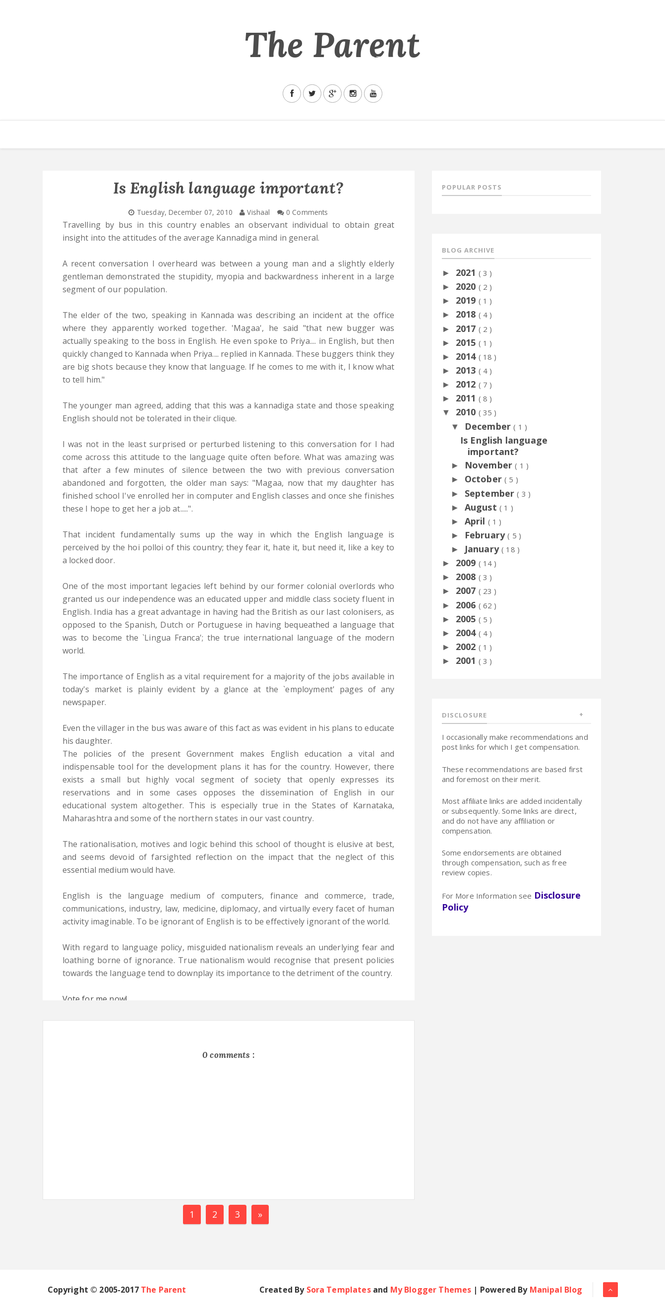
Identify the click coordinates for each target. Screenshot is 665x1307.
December (489, 426)
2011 (467, 398)
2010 (467, 412)
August (482, 507)
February (486, 535)
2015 (467, 342)
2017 (467, 328)
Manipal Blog (556, 1289)
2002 (467, 647)
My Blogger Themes (431, 1289)
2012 (467, 384)
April (476, 521)
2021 (467, 272)
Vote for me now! (95, 998)
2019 (467, 300)
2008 (467, 577)
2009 (467, 563)
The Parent (332, 44)
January (483, 549)
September (491, 493)
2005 (467, 619)
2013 (467, 370)
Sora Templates (338, 1289)
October (484, 479)
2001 (467, 660)
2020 (467, 286)
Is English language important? (503, 445)
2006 (467, 605)
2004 (467, 633)
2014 (467, 356)
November (490, 465)
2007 (467, 590)
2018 (467, 314)
